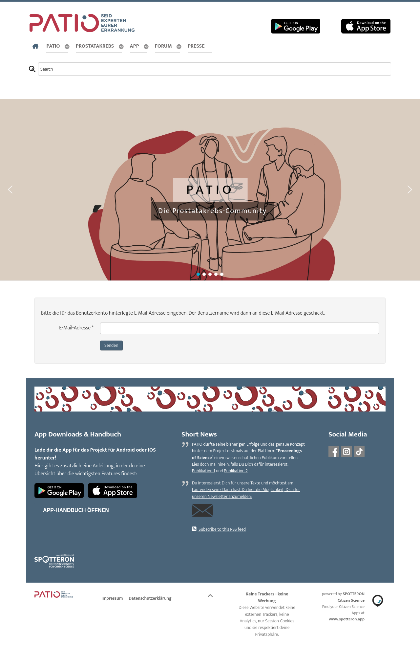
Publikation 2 (236, 471)
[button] (10, 189)
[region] (210, 190)
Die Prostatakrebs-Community (212, 211)
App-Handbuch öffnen (76, 510)
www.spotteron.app (347, 619)
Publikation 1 (203, 471)
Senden (111, 345)
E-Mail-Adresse (76, 328)
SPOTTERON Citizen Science (351, 597)
